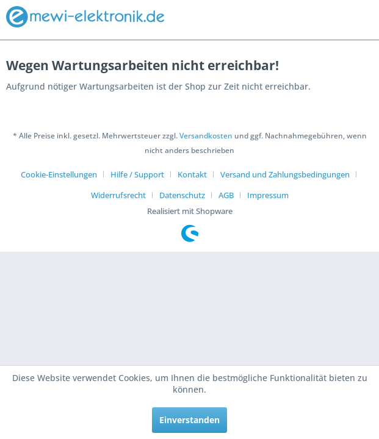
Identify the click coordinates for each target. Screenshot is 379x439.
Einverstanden (189, 420)
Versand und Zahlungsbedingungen (285, 174)
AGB (226, 195)
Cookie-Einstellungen (59, 174)
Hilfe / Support (137, 174)
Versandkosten (206, 135)
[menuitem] (63, 174)
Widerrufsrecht (118, 195)
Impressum (268, 195)
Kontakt (192, 174)
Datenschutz (182, 195)
